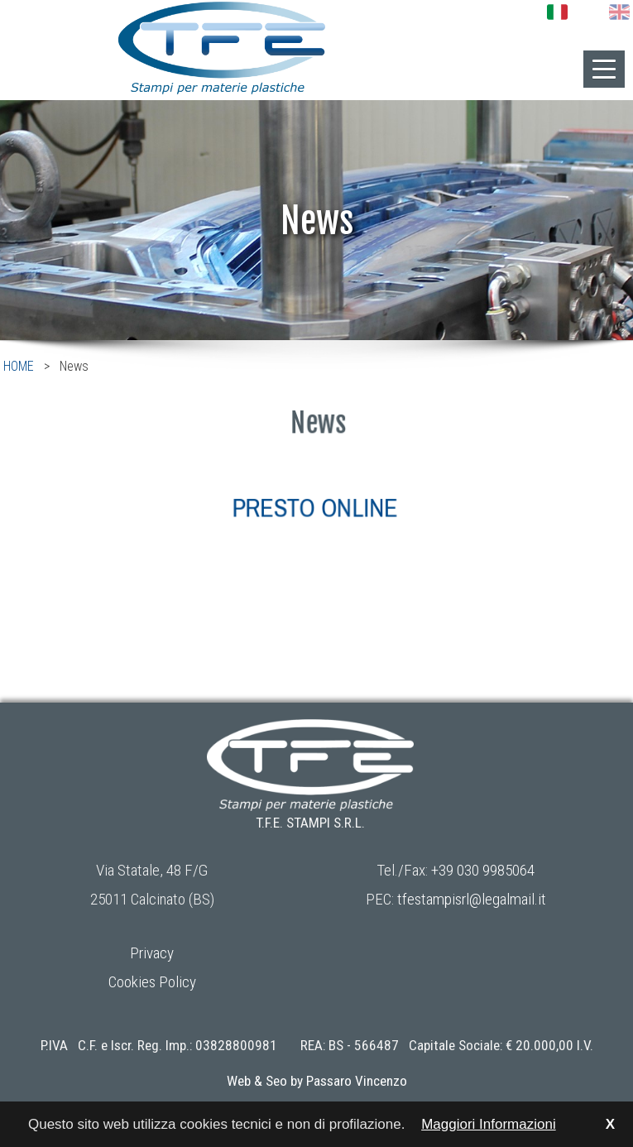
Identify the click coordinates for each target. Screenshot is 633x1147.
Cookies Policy (152, 981)
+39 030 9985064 (483, 870)
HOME (18, 366)
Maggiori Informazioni (488, 1124)
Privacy (152, 952)
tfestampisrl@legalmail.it (471, 899)
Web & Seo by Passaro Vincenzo (317, 1081)
